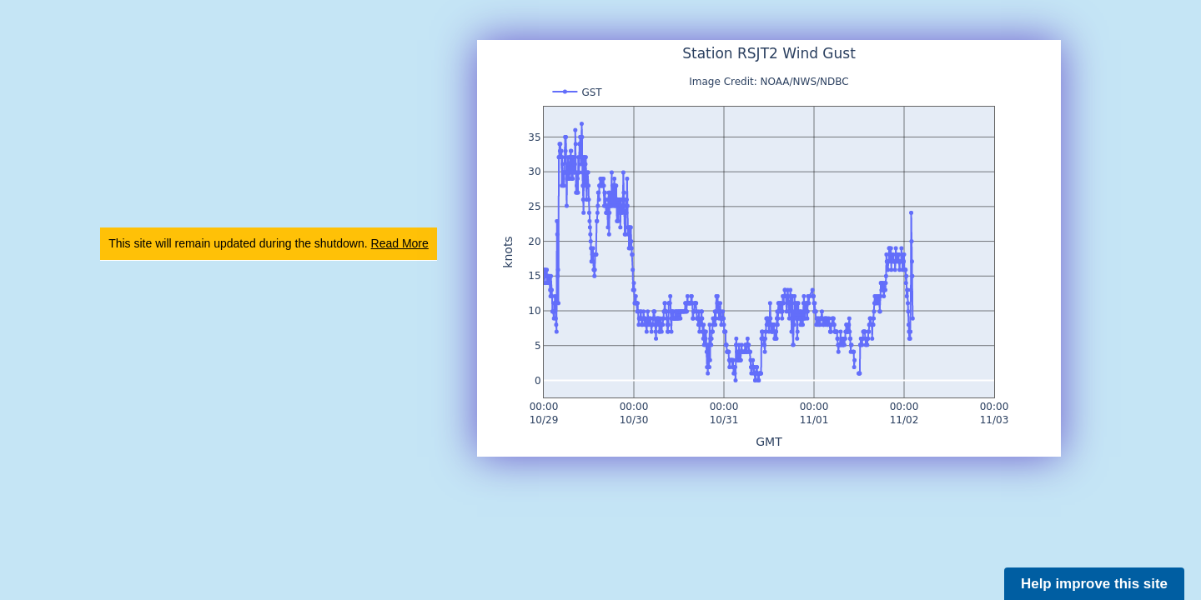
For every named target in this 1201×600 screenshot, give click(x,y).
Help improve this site (1094, 584)
